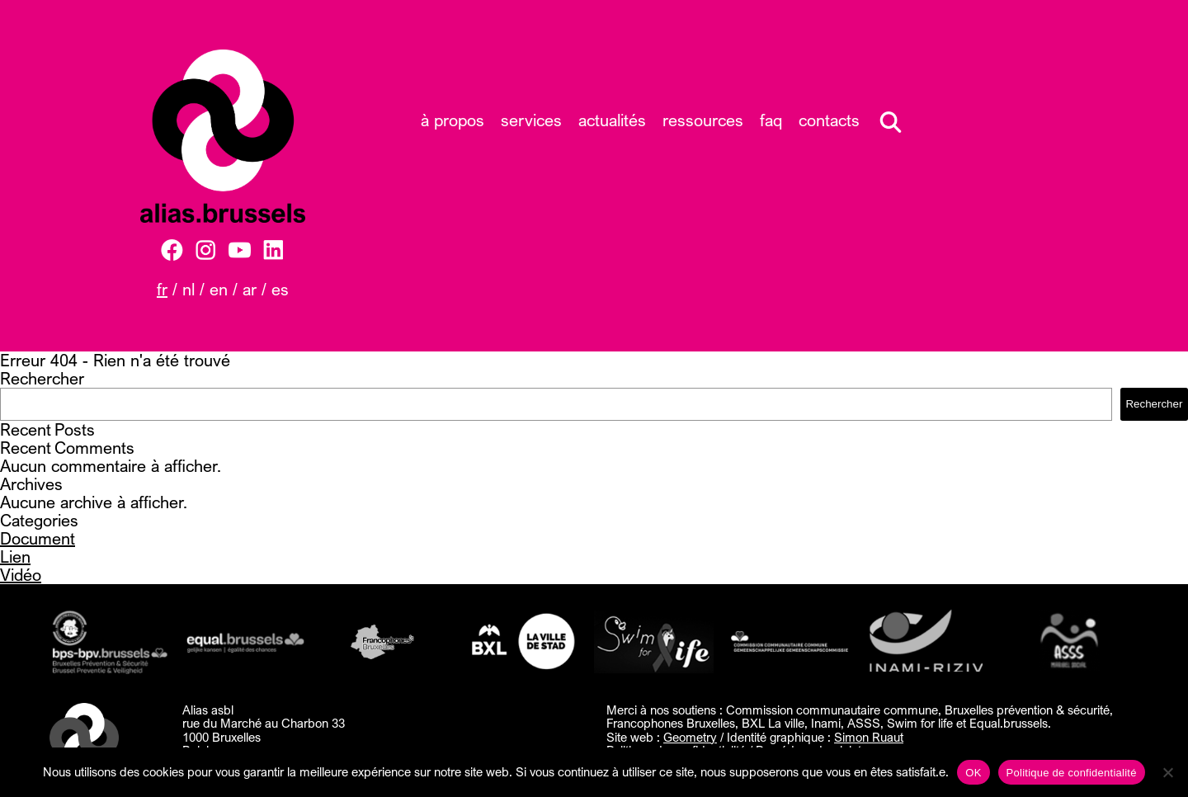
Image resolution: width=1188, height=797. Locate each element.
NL (188, 289)
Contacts (829, 120)
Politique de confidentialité (1071, 772)
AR (250, 289)
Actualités (612, 120)
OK (973, 772)
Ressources (702, 120)
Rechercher (42, 378)
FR (162, 289)
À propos (452, 120)
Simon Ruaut (868, 736)
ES (280, 289)
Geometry (690, 736)
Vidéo (20, 574)
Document (37, 538)
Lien (15, 556)
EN (219, 289)
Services (531, 120)
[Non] (1167, 772)
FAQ (771, 120)
